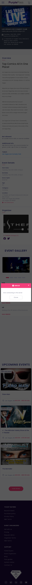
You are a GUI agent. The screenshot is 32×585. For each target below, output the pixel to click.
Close (16, 297)
